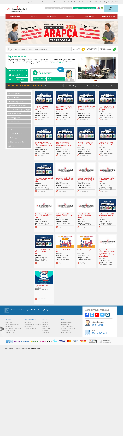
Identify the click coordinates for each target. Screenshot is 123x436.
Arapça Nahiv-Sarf (13, 122)
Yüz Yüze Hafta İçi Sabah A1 (64, 250)
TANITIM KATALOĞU (99, 333)
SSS (96, 2)
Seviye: (37, 115)
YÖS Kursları (27, 322)
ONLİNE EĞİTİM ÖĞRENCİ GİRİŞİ (84, 8)
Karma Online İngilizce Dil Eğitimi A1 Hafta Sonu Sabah (44, 179)
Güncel (44, 319)
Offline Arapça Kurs (14, 117)
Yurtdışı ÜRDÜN (52, 2)
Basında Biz (45, 326)
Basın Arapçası (12, 126)
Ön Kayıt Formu (65, 330)
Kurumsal (33, 2)
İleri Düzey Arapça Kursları (16, 142)
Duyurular (67, 2)
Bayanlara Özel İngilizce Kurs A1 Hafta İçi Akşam (64, 179)
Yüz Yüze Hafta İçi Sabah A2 (86, 250)
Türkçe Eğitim (33, 16)
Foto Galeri (74, 2)
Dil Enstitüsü (89, 16)
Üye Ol (106, 2)
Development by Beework (32, 348)
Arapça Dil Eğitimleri (14, 93)
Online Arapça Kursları (15, 113)
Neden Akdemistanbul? (12, 324)
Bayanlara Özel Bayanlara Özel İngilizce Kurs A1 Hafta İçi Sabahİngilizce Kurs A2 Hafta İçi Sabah (107, 253)
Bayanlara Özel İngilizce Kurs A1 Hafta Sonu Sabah (107, 179)
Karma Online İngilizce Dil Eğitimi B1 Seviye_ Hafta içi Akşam (86, 107)
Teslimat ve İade (10, 332)
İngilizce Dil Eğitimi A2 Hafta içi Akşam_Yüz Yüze (42, 251)
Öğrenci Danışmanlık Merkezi (32, 324)
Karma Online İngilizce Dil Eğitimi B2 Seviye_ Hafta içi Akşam (107, 107)
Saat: (37, 114)
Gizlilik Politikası (10, 330)
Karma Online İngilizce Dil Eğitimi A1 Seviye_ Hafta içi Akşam (65, 107)
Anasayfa (27, 2)
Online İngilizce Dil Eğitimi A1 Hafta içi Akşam (84, 215)
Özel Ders (11, 130)
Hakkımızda (9, 322)
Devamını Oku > (58, 63)
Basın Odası (90, 2)
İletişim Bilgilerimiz (66, 322)
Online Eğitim (71, 16)
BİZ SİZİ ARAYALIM (52, 8)
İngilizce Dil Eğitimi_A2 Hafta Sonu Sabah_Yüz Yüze (85, 143)
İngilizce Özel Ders (41, 286)
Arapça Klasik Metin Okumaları (17, 134)
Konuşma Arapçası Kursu (15, 101)
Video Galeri (82, 2)
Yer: (36, 112)
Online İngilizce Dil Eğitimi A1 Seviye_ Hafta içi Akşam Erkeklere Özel (43, 143)
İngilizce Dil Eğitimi (13, 97)
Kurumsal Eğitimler (108, 16)
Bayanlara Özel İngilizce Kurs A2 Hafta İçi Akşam (85, 179)
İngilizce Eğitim (52, 16)
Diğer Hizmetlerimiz (30, 319)
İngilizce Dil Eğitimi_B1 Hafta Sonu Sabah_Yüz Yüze (106, 143)
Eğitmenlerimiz (10, 326)
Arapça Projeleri (42, 2)
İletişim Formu (65, 324)
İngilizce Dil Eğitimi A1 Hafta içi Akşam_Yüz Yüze (42, 107)
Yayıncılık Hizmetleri (30, 328)
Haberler (60, 2)
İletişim (100, 2)
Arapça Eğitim (15, 16)
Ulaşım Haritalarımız (67, 326)
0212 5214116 (98, 325)
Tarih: (37, 117)
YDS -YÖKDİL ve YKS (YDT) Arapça (19, 109)
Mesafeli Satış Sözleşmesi (13, 328)
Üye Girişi (114, 2)
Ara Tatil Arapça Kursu (15, 138)
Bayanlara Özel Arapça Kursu (17, 105)
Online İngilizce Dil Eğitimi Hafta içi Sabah (64, 214)
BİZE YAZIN (67, 8)
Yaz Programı (12, 146)
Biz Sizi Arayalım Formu (68, 328)
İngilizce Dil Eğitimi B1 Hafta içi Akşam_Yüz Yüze (106, 215)
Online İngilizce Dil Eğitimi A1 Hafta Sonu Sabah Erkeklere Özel (63, 143)
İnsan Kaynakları (66, 332)
